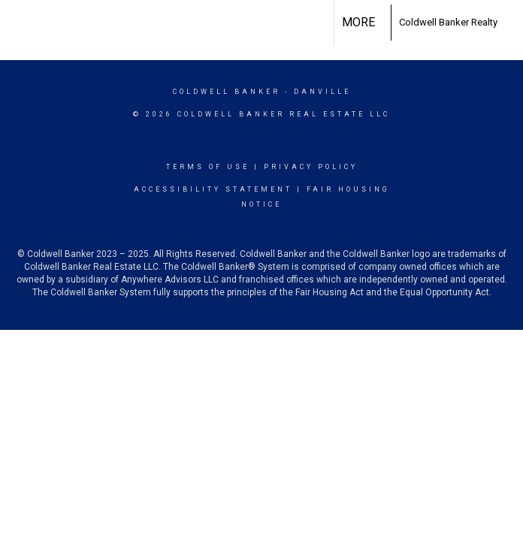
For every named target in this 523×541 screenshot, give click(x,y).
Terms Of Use (207, 167)
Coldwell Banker (226, 91)
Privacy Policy (311, 167)
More (358, 22)
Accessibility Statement (213, 189)
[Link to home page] (382, 22)
